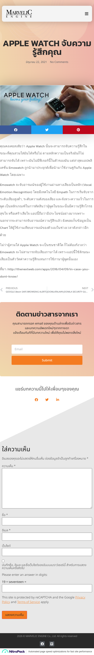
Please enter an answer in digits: (24, 574)
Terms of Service (28, 602)
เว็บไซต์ (6, 545)
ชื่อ (5, 515)
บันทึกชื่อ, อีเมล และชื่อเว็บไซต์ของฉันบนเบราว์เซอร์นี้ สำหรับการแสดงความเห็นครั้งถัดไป (44, 567)
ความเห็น (9, 466)
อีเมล (6, 530)
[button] (15, 129)
